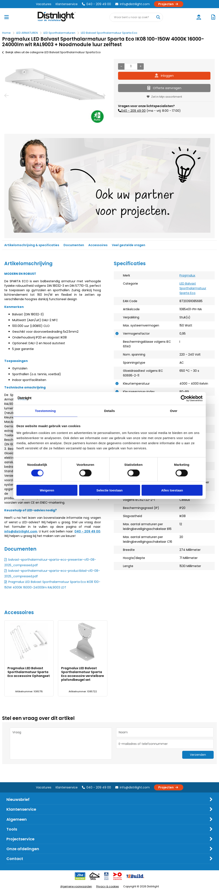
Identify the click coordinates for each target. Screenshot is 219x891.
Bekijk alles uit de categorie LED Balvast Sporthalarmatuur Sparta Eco (51, 52)
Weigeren (47, 490)
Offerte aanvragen (164, 88)
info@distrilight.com (132, 4)
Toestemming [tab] (45, 411)
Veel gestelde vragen (128, 245)
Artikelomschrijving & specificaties (31, 245)
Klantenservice (67, 4)
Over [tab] (174, 411)
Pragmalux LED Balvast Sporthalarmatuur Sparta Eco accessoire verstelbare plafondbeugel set (82, 674)
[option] (54, 95)
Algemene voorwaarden (76, 886)
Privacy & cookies (107, 886)
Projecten (168, 4)
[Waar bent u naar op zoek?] (158, 17)
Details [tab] (109, 411)
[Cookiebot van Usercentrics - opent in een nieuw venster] (184, 398)
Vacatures (43, 4)
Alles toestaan (172, 490)
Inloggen (164, 76)
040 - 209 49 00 (96, 4)
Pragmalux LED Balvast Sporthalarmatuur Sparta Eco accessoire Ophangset (28, 672)
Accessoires (98, 245)
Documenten (74, 245)
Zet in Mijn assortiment (164, 97)
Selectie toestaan (109, 490)
